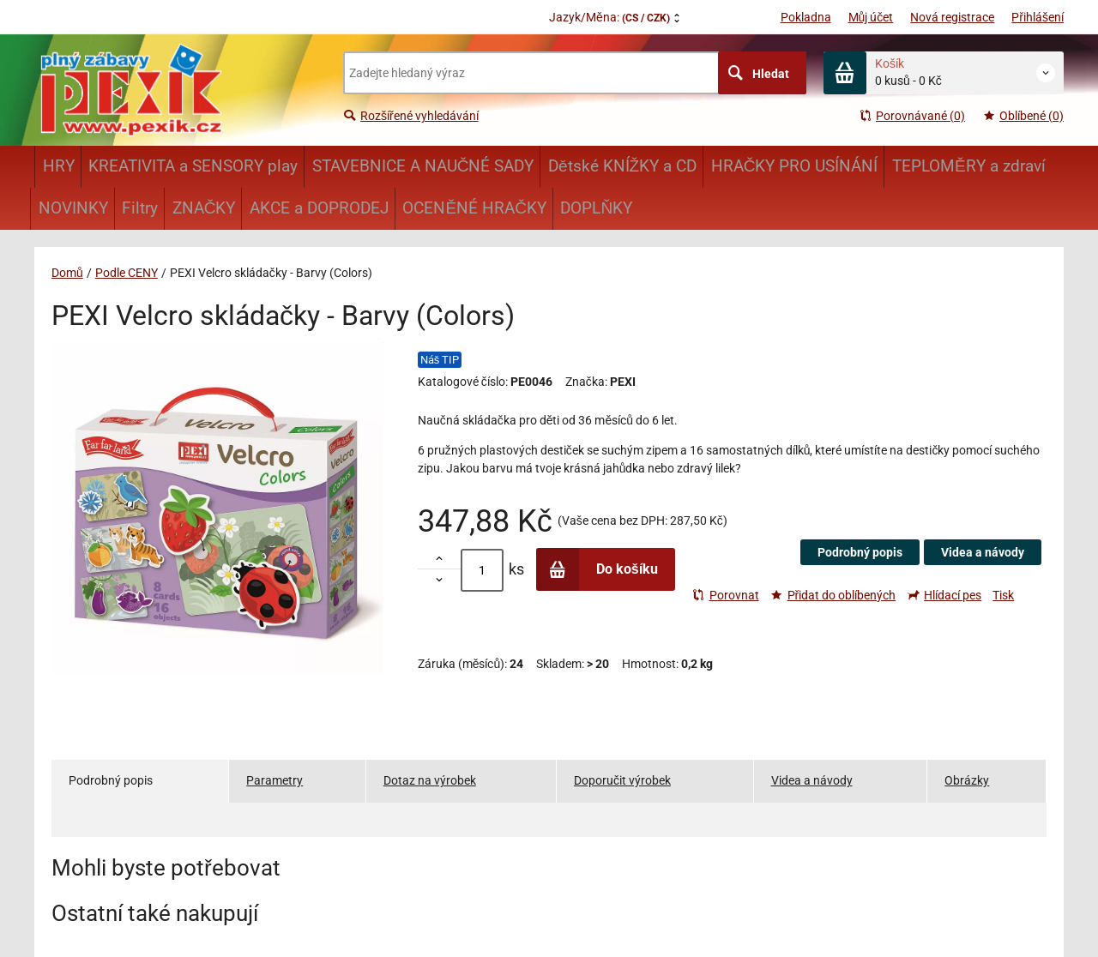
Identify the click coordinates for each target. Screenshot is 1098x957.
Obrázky (966, 780)
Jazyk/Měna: (609, 17)
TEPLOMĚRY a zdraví (969, 166)
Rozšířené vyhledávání (411, 116)
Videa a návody (982, 552)
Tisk (1003, 595)
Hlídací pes (944, 595)
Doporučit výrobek (622, 780)
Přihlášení (1037, 17)
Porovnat (725, 595)
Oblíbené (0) (1023, 116)
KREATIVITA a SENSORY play (193, 166)
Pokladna (806, 17)
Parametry (274, 780)
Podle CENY (126, 273)
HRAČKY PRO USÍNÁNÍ (794, 166)
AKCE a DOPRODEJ (319, 208)
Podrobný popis (859, 552)
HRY (59, 166)
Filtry (140, 208)
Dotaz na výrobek (429, 780)
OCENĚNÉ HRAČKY (474, 208)
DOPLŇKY (596, 208)
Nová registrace (952, 17)
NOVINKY (73, 208)
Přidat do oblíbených (833, 595)
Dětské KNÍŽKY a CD (622, 166)
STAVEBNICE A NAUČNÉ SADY (423, 166)
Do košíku (597, 569)
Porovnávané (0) (912, 116)
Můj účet (871, 17)
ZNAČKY (204, 208)
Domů (67, 273)
